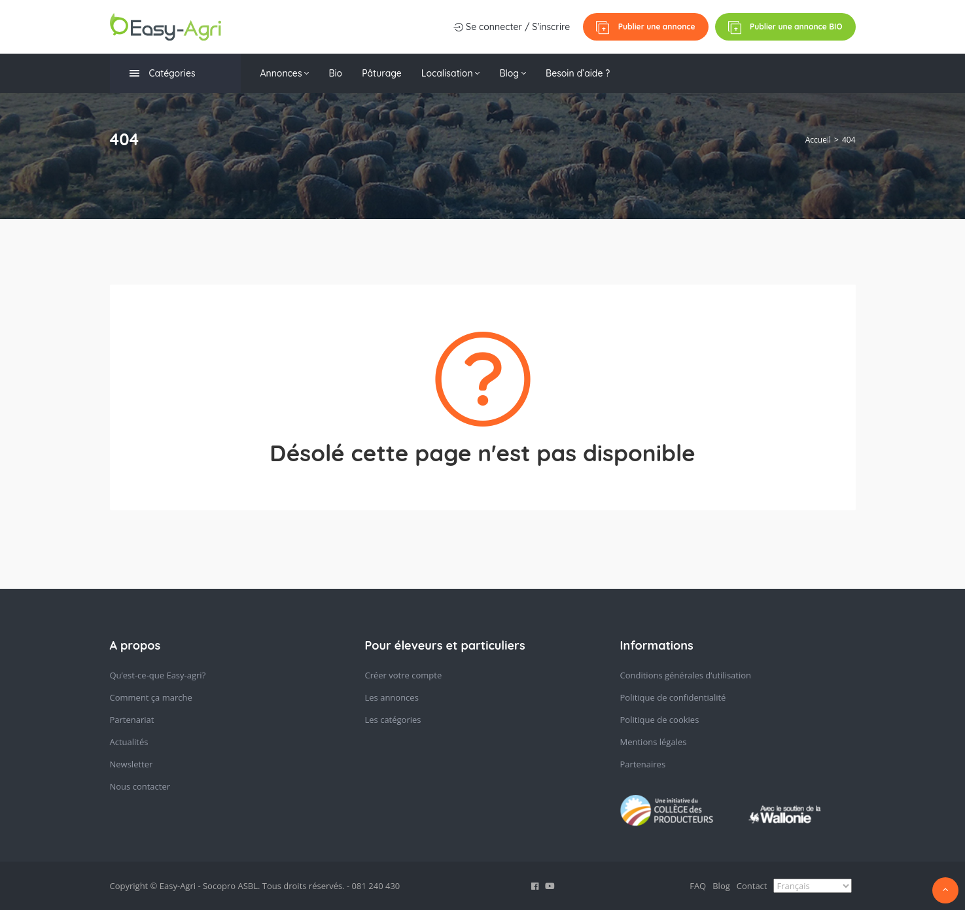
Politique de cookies (659, 720)
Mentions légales (653, 742)
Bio (335, 73)
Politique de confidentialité (673, 697)
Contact (752, 886)
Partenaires (643, 764)
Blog (512, 73)
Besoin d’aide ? (578, 73)
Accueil (818, 139)
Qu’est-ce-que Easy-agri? (158, 675)
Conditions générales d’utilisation (686, 675)
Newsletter (131, 764)
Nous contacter (140, 786)
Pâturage (382, 73)
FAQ (698, 886)
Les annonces (392, 697)
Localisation (450, 73)
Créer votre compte (403, 675)
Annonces (284, 73)
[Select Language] (812, 886)
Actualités (129, 742)
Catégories (163, 73)
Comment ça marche (151, 697)
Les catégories (393, 720)
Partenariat (132, 720)
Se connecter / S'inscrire (511, 27)
